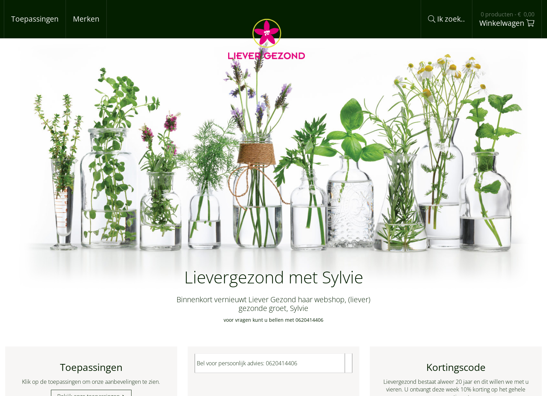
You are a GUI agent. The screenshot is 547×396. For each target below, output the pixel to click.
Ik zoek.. (446, 19)
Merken (86, 19)
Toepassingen (35, 19)
